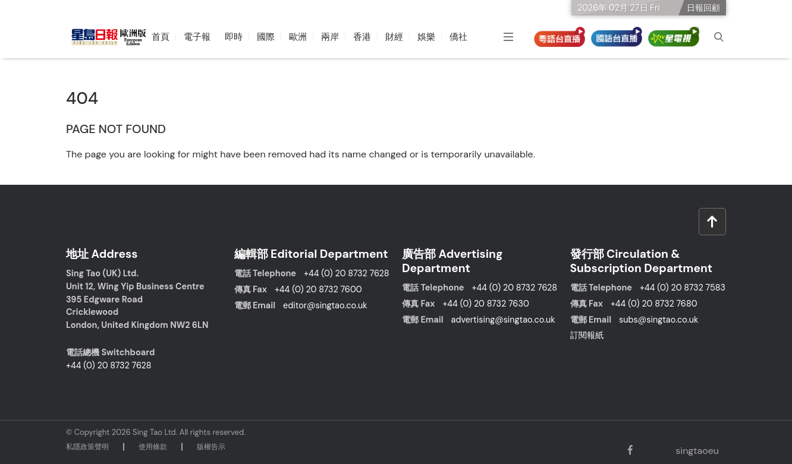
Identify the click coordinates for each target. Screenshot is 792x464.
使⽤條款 (153, 447)
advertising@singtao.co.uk (503, 319)
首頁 (160, 37)
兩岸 (330, 37)
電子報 (197, 37)
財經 (394, 37)
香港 (362, 37)
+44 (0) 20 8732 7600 (318, 289)
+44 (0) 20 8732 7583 (682, 287)
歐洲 (298, 37)
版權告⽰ (211, 447)
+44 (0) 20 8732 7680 (654, 303)
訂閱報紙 (587, 335)
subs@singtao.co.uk (658, 319)
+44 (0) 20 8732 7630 (485, 303)
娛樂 (426, 37)
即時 (234, 37)
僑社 (458, 37)
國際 (266, 37)
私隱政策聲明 (87, 447)
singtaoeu (696, 450)
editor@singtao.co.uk (325, 305)
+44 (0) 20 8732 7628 (108, 365)
